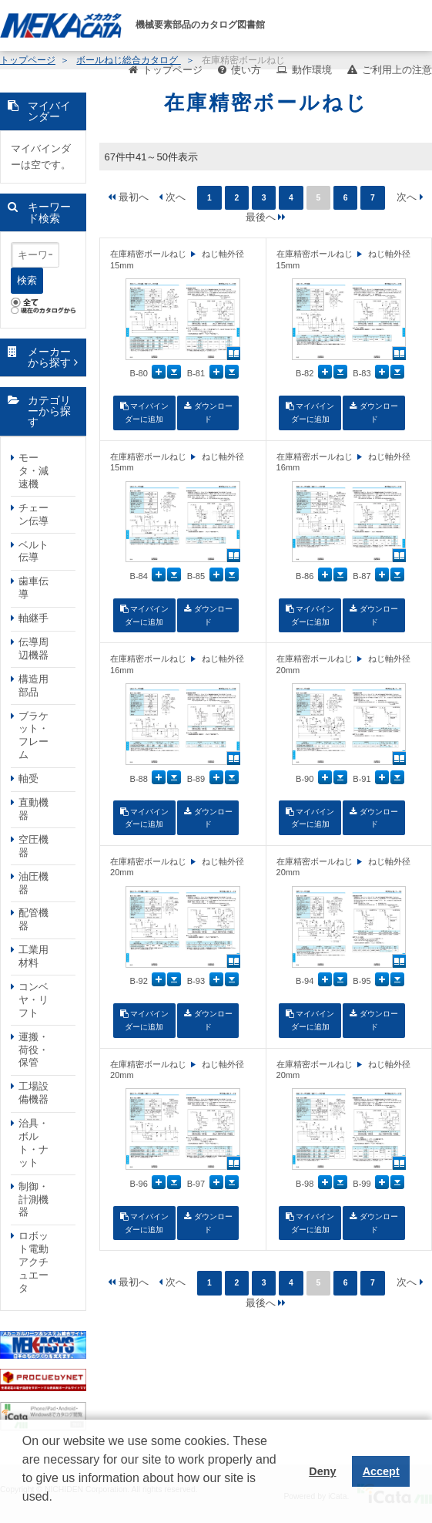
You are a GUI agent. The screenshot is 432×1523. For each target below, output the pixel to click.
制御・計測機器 (33, 1199)
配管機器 (33, 919)
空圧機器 (33, 846)
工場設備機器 (33, 1092)
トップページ (172, 70)
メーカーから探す (49, 357)
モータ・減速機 (33, 471)
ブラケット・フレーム (33, 735)
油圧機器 (33, 883)
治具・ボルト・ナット (33, 1142)
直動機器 (33, 809)
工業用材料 (33, 956)
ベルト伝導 (33, 551)
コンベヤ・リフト (33, 1000)
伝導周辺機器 (33, 648)
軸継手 (33, 618)
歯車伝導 (33, 587)
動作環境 (312, 70)
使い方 (246, 70)
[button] (24, 1508)
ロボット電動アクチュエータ (33, 1262)
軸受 (28, 778)
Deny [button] (322, 1471)
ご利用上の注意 (397, 70)
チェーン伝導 (33, 514)
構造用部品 (33, 685)
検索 (27, 280)
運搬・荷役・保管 (33, 1050)
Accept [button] (381, 1471)
